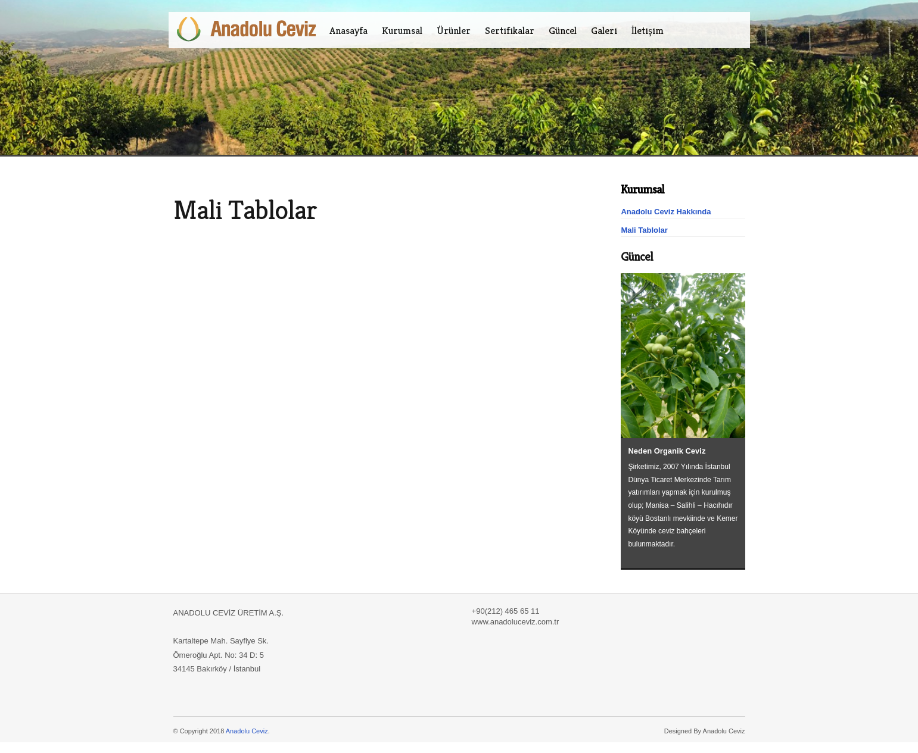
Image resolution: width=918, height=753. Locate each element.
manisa (352, 180)
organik (315, 180)
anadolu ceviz (228, 180)
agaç (364, 180)
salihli (339, 180)
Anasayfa (348, 30)
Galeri (604, 30)
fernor (302, 180)
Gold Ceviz (182, 180)
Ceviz (196, 180)
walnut (258, 180)
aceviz (246, 180)
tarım (327, 180)
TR (714, 30)
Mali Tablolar (644, 230)
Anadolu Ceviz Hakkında (666, 211)
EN (726, 30)
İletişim (647, 30)
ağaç (375, 180)
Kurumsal (402, 30)
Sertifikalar (509, 30)
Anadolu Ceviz (247, 731)
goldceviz (287, 180)
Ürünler (454, 30)
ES (738, 30)
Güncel (563, 30)
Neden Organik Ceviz (666, 450)
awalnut (272, 180)
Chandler (210, 180)
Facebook (696, 30)
